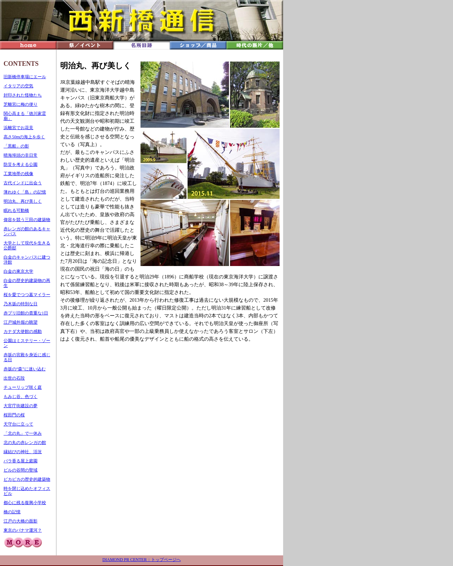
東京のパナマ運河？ (23, 530)
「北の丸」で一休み (23, 433)
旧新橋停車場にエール (25, 76)
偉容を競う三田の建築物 (27, 219)
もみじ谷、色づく (21, 396)
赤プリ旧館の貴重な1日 (26, 313)
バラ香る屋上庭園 (21, 460)
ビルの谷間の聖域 (21, 470)
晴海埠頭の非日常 (21, 155)
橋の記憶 (12, 511)
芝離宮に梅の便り (21, 104)
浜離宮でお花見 (18, 127)
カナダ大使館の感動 (23, 331)
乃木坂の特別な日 (21, 303)
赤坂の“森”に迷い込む (25, 368)
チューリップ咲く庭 (23, 387)
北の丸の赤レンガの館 (25, 442)
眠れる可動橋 (16, 210)
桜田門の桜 (14, 414)
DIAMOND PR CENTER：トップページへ (141, 559)
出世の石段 (14, 378)
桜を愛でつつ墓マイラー (27, 294)
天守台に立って (18, 424)
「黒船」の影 (16, 146)
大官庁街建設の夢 (21, 405)
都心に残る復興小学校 (25, 502)
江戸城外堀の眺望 (21, 322)
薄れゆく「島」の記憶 (25, 192)
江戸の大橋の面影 (21, 521)
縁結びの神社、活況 (23, 451)
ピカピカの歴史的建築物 (27, 479)
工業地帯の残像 (18, 173)
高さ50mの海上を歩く (24, 136)
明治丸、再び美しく (23, 201)
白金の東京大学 (18, 271)
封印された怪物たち (23, 95)
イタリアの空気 (18, 85)
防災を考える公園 (21, 164)
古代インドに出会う (23, 182)
